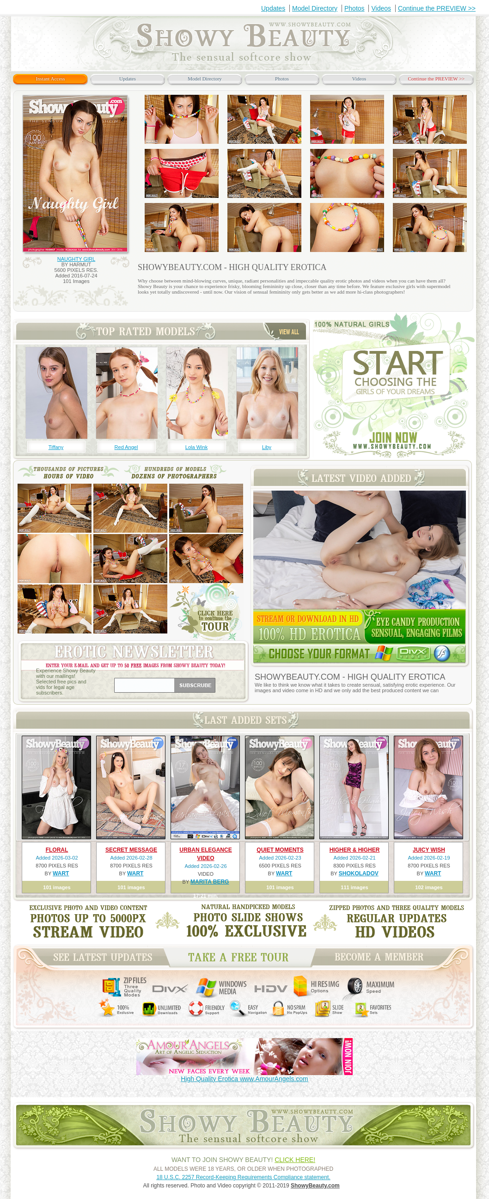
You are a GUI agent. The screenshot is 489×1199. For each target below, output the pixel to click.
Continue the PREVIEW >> (437, 8)
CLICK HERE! (295, 1159)
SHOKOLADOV (359, 873)
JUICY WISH (429, 850)
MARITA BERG (209, 882)
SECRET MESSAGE (131, 850)
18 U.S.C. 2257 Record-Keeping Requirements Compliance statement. (243, 1177)
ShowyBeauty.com (315, 1185)
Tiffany (56, 447)
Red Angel (126, 447)
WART (61, 873)
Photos (354, 8)
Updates (273, 8)
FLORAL (57, 850)
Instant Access (50, 78)
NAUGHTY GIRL (76, 259)
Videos (381, 8)
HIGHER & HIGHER (355, 850)
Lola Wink (196, 447)
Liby (266, 447)
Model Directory (314, 8)
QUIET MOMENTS (280, 850)
